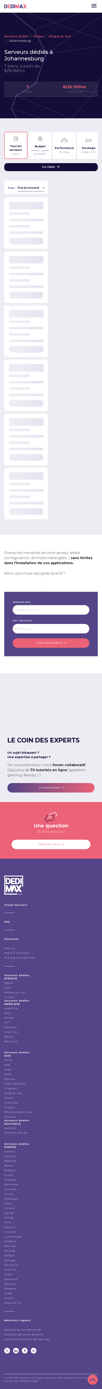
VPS (7, 921)
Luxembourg (12, 1236)
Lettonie (9, 1227)
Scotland (10, 1269)
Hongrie (9, 1208)
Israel (7, 1069)
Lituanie (9, 1231)
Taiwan (9, 1097)
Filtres (51, 167)
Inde (7, 1064)
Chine (8, 1060)
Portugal (10, 1260)
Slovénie (10, 1284)
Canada (9, 1017)
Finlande (10, 1189)
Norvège (9, 1250)
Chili (7, 1022)
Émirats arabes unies (18, 1112)
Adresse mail (22, 602)
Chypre (9, 1175)
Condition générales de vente (23, 1334)
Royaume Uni (13, 1302)
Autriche (10, 1156)
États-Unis (11, 1041)
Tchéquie (10, 1179)
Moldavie (10, 1241)
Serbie (8, 1274)
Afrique (38, 36)
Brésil (8, 1013)
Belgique (10, 1160)
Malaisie (9, 1079)
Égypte (8, 982)
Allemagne (11, 1198)
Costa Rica (11, 1031)
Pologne (9, 1255)
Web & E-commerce (17, 952)
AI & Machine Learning (19, 957)
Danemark (11, 1184)
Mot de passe (22, 620)
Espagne (10, 1288)
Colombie (10, 1027)
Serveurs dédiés (16, 36)
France (8, 1194)
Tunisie (9, 997)
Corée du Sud (13, 1093)
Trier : (12, 188)
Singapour (11, 1088)
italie (7, 1222)
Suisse (8, 1298)
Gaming (9, 948)
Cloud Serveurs (16, 904)
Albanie (9, 1151)
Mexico (8, 1036)
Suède (8, 1293)
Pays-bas (10, 1245)
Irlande (9, 1217)
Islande (9, 1213)
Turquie (9, 1107)
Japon (8, 1074)
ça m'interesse (49, 787)
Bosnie (8, 1165)
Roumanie (11, 1264)
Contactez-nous (49, 844)
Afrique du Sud (59, 36)
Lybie (7, 987)
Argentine (11, 1008)
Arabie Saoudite (15, 1083)
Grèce (8, 1203)
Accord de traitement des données (27, 1339)
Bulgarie (10, 1170)
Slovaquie (10, 1279)
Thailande (11, 1102)
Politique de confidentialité (22, 1329)
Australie (10, 1128)
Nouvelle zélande (15, 1132)
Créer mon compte (49, 643)
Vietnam (10, 1116)
